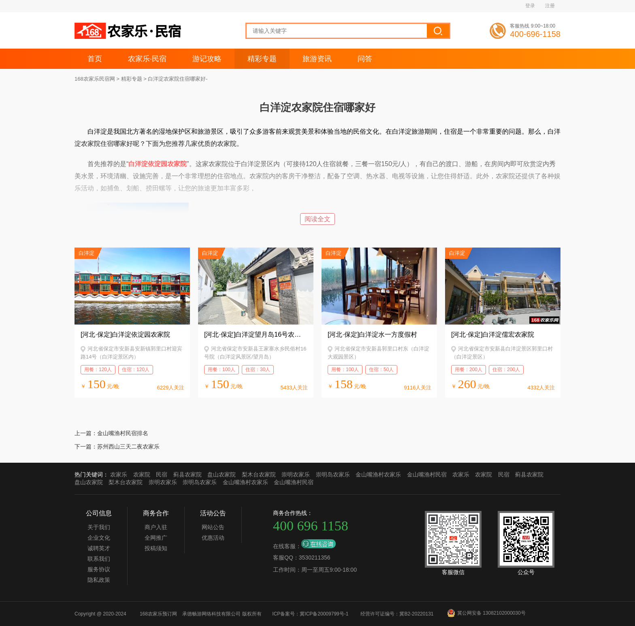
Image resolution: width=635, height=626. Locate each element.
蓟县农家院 (187, 474)
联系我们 (98, 558)
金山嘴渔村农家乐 (378, 474)
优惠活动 (213, 537)
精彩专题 (262, 59)
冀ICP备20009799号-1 (324, 614)
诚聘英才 (98, 548)
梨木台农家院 (259, 474)
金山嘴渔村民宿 (427, 474)
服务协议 (98, 569)
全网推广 (156, 537)
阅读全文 (317, 219)
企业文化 (98, 537)
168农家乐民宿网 (95, 79)
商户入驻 (156, 527)
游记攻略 (207, 59)
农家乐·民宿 (147, 59)
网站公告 (213, 527)
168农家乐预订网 (158, 614)
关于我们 (98, 527)
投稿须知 (156, 548)
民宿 (161, 474)
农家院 (141, 474)
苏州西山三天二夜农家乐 (128, 446)
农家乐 (118, 474)
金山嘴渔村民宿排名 (122, 433)
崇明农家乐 (295, 474)
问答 (365, 59)
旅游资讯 (317, 59)
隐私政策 (98, 580)
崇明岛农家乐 (333, 474)
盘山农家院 (221, 474)
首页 (94, 59)
